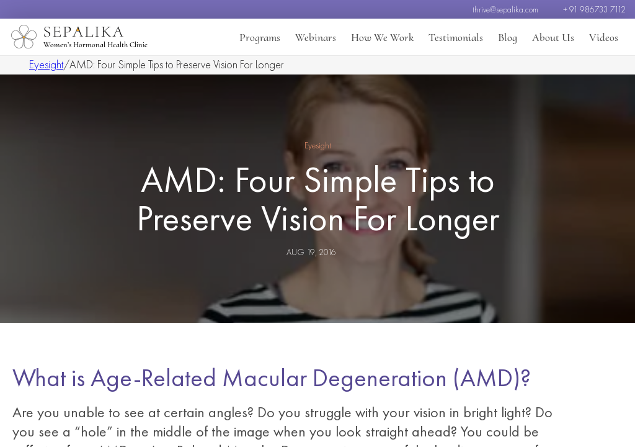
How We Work (382, 37)
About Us (553, 37)
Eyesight (46, 64)
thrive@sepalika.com (505, 9)
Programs (259, 37)
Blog (507, 37)
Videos (603, 37)
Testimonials (456, 37)
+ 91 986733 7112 (594, 9)
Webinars (315, 37)
